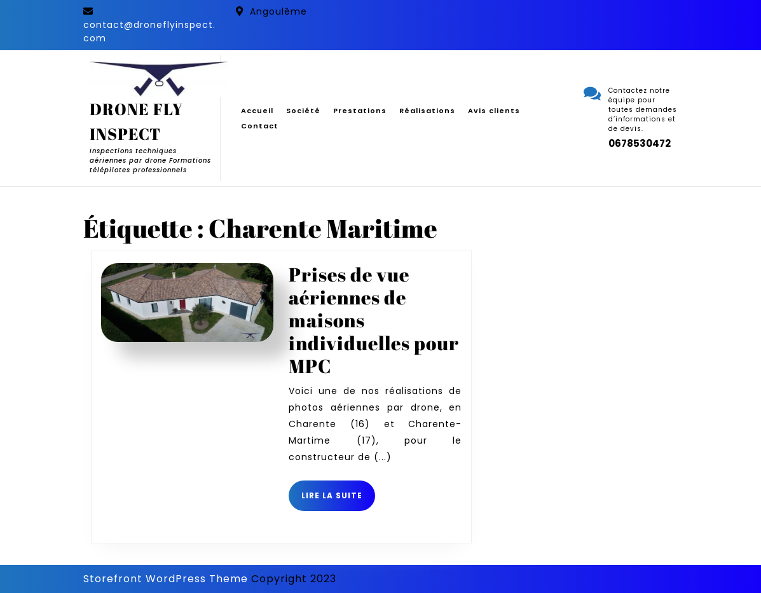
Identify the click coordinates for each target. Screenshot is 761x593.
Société (303, 111)
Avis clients (494, 111)
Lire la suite (338, 500)
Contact (259, 126)
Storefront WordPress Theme (165, 578)
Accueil (257, 111)
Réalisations (427, 111)
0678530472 (639, 143)
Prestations (360, 111)
